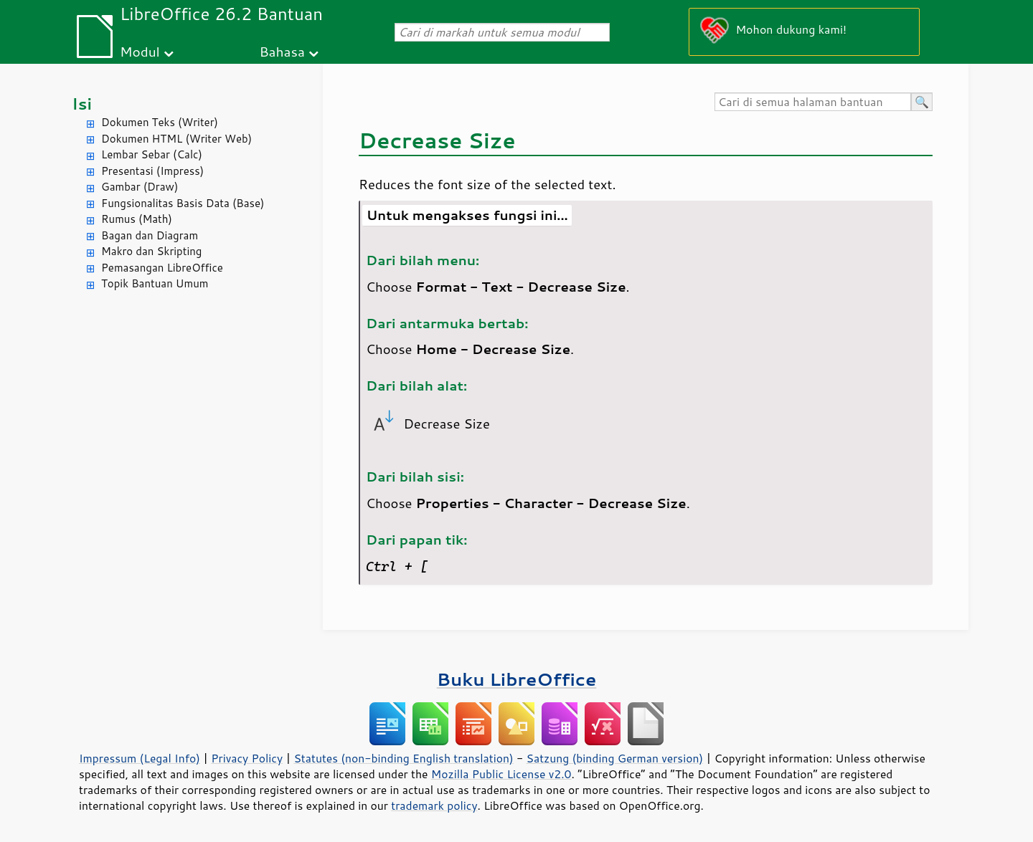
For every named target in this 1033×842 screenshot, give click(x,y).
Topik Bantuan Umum (154, 283)
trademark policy (434, 805)
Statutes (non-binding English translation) (403, 758)
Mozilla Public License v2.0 (501, 774)
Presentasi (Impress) (152, 170)
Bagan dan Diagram (149, 235)
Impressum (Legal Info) (139, 758)
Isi (82, 103)
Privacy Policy (247, 758)
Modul (140, 51)
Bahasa (281, 51)
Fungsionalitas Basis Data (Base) (183, 203)
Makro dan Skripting (151, 251)
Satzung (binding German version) (615, 758)
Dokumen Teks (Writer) (159, 122)
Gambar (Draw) (139, 186)
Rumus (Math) (136, 218)
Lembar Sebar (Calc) (151, 154)
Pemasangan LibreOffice (162, 267)
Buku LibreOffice (517, 679)
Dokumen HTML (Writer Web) (176, 138)
